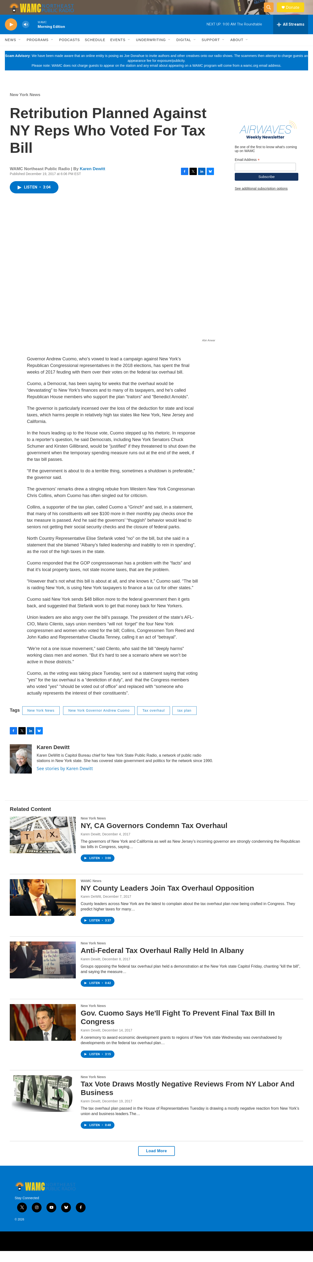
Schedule (95, 51)
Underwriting (151, 51)
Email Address (247, 170)
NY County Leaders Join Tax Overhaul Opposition (167, 899)
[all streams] (290, 35)
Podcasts (69, 51)
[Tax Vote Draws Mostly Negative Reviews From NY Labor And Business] (43, 1104)
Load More (156, 1162)
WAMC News (91, 892)
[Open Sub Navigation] (20, 51)
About (236, 51)
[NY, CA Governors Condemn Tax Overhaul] (43, 846)
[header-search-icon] (271, 13)
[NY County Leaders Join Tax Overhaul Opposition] (43, 908)
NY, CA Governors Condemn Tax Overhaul (154, 836)
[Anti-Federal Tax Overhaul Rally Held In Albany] (43, 970)
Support (211, 51)
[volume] (26, 35)
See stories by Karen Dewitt (65, 779)
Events (117, 51)
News (10, 51)
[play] (11, 35)
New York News (25, 105)
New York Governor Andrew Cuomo (99, 721)
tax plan (184, 721)
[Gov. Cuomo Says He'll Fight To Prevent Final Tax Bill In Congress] (43, 1033)
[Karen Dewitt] (21, 770)
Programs (38, 51)
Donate (295, 12)
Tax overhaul (153, 721)
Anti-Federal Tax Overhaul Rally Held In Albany (162, 961)
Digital (183, 51)
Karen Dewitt (92, 179)
